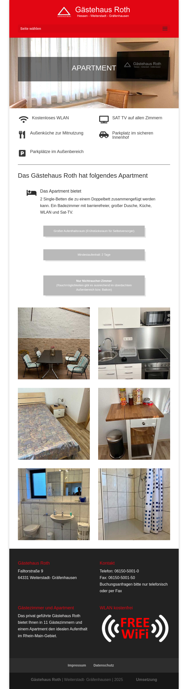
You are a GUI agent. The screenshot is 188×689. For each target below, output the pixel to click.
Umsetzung (146, 680)
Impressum (77, 665)
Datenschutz (104, 665)
